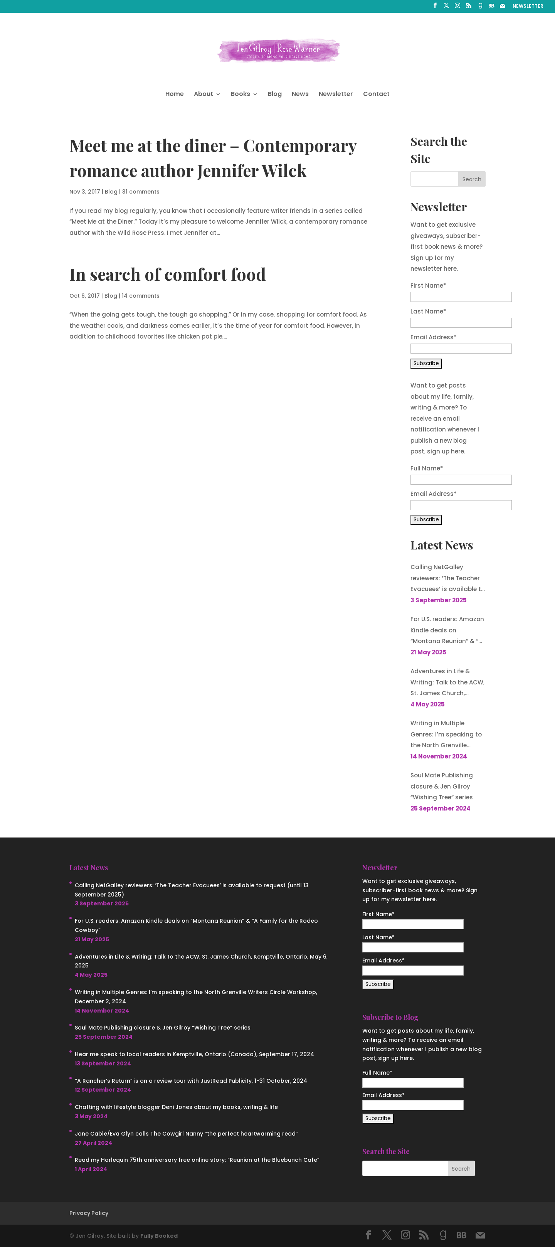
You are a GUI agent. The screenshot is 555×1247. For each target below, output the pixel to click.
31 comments (141, 191)
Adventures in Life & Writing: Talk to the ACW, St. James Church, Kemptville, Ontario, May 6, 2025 (447, 683)
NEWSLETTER (528, 6)
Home (174, 94)
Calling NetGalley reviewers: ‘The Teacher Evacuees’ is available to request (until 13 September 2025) (447, 579)
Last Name (428, 311)
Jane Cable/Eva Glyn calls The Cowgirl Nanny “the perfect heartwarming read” (186, 1133)
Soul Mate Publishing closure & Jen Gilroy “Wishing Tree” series (441, 786)
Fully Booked (159, 1236)
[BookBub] (491, 8)
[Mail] (503, 8)
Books (240, 94)
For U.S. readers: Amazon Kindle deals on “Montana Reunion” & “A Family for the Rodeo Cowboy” (447, 631)
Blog (275, 94)
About (203, 94)
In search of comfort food (167, 274)
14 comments (141, 296)
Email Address (433, 337)
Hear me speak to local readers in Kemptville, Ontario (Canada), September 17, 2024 (194, 1054)
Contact (376, 94)
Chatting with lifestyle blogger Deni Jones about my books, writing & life (176, 1107)
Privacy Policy (88, 1213)
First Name (428, 285)
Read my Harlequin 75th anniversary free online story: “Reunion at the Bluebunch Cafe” (197, 1160)
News (300, 94)
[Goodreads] (480, 8)
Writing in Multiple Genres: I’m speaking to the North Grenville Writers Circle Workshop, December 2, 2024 (446, 735)
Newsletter (336, 94)
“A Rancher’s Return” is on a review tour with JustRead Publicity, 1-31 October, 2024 (191, 1081)
